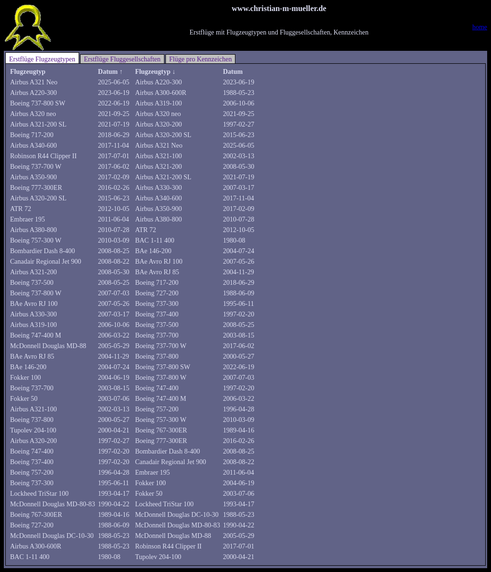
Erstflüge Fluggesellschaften (122, 59)
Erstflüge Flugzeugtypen (42, 59)
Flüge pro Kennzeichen (200, 59)
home (479, 27)
